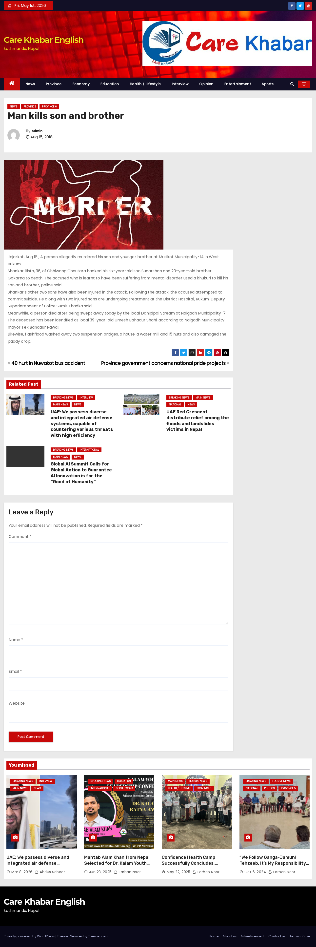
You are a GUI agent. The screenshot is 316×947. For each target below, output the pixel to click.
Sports (268, 84)
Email (15, 671)
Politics (269, 788)
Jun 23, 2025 (100, 871)
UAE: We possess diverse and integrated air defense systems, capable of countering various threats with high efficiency (82, 423)
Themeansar (98, 936)
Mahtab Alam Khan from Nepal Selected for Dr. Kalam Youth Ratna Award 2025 (117, 863)
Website (17, 703)
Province (54, 84)
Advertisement (252, 936)
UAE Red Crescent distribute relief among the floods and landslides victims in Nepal (197, 420)
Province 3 (204, 788)
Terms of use (300, 936)
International (89, 450)
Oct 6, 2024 (255, 871)
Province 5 (288, 788)
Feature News (198, 781)
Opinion (206, 84)
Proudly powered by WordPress (30, 936)
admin (37, 131)
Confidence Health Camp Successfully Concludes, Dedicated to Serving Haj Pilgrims (189, 866)
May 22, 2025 (178, 871)
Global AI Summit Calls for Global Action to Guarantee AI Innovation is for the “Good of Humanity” (81, 472)
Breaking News (63, 398)
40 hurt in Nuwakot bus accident (46, 363)
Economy (81, 84)
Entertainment (237, 84)
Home (214, 936)
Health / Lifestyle (145, 84)
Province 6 (49, 106)
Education (109, 84)
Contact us (277, 936)
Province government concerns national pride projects (165, 363)
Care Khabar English (43, 40)
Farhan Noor (127, 871)
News (30, 84)
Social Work (124, 788)
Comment (20, 536)
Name (16, 640)
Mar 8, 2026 (22, 871)
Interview (180, 84)
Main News (60, 404)
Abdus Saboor (50, 871)
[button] (292, 84)
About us (230, 936)
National (175, 404)
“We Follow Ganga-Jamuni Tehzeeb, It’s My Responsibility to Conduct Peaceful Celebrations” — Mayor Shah (272, 866)
